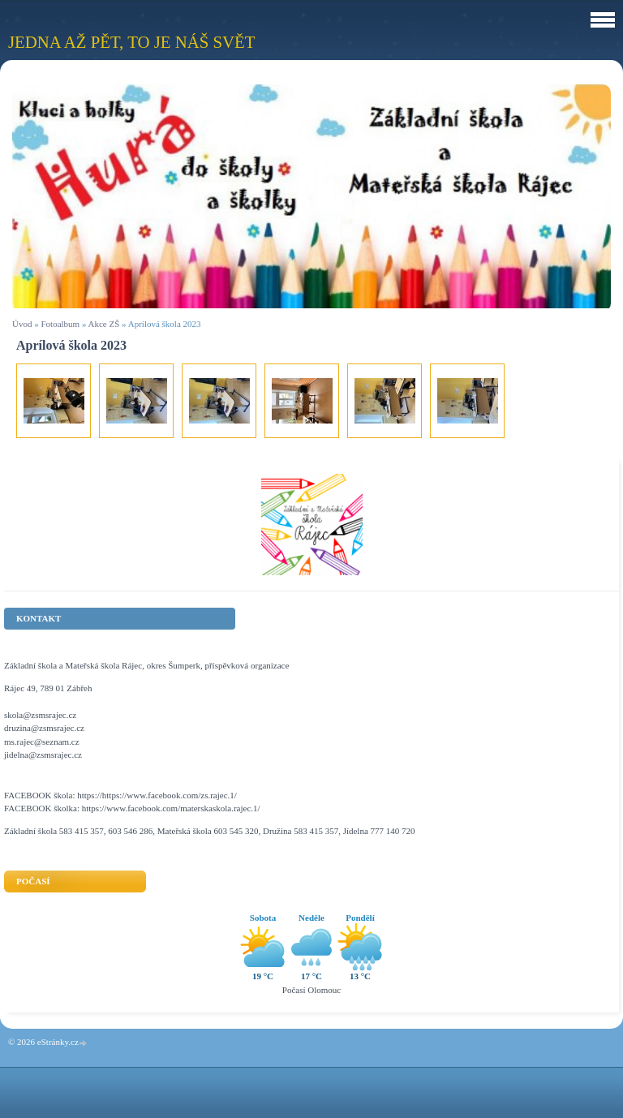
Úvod (22, 324)
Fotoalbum (60, 324)
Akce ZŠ (104, 324)
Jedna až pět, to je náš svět (131, 41)
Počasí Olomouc (311, 990)
